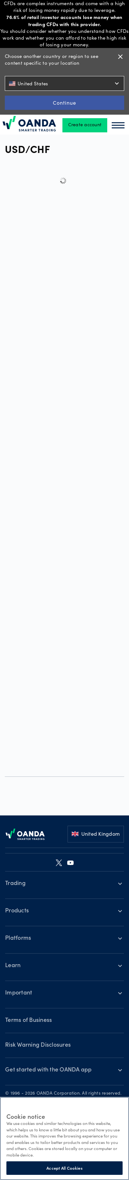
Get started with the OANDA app (48, 1070)
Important (18, 993)
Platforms (18, 938)
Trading (15, 884)
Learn (12, 966)
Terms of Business (28, 1020)
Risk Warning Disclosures (38, 1045)
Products (17, 911)
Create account (85, 125)
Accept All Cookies (64, 1168)
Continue (64, 102)
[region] (64, 1138)
